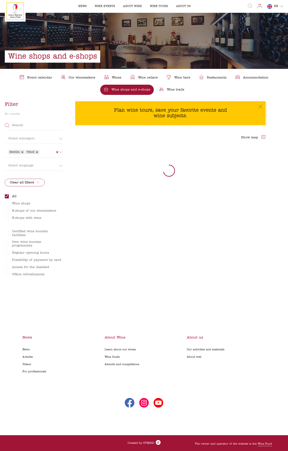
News (26, 349)
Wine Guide (112, 357)
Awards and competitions (122, 364)
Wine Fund (265, 444)
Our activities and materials (205, 349)
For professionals (34, 371)
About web (194, 357)
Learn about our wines (120, 349)
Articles (27, 357)
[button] (22, 152)
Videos (26, 364)
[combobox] (40, 152)
